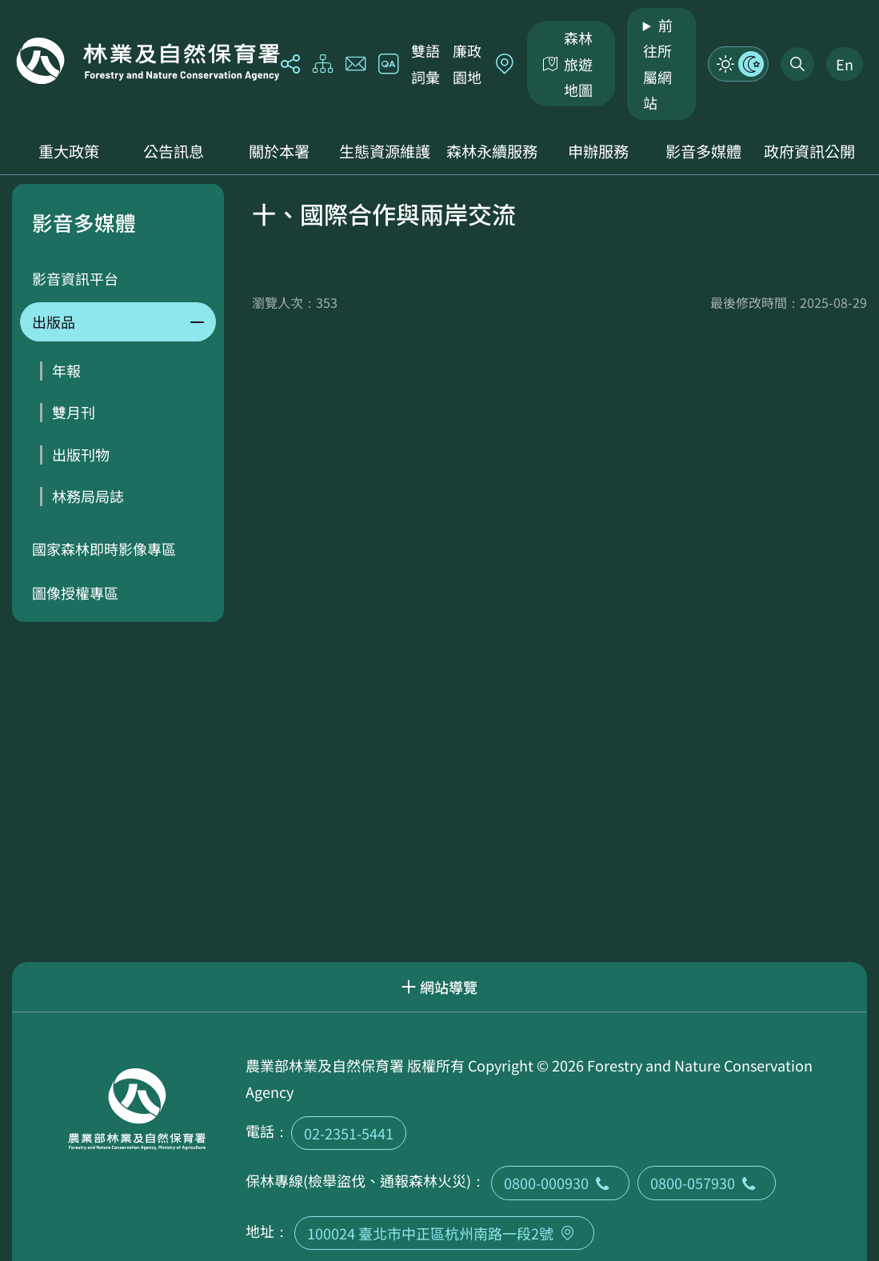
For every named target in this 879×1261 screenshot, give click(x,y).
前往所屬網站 (658, 63)
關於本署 (279, 151)
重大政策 (68, 151)
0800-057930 (706, 1182)
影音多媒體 (703, 151)
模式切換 (738, 64)
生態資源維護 (384, 151)
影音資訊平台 (75, 278)
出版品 (53, 321)
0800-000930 (560, 1182)
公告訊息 (173, 151)
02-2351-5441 (349, 1133)
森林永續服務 (491, 151)
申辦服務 (598, 151)
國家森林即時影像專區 (104, 548)
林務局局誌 (88, 495)
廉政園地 (467, 63)
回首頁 (148, 61)
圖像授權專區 (75, 592)
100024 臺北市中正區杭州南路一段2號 (444, 1233)
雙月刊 (73, 411)
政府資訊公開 (809, 151)
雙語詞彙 (425, 63)
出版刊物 (81, 454)
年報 (66, 370)
